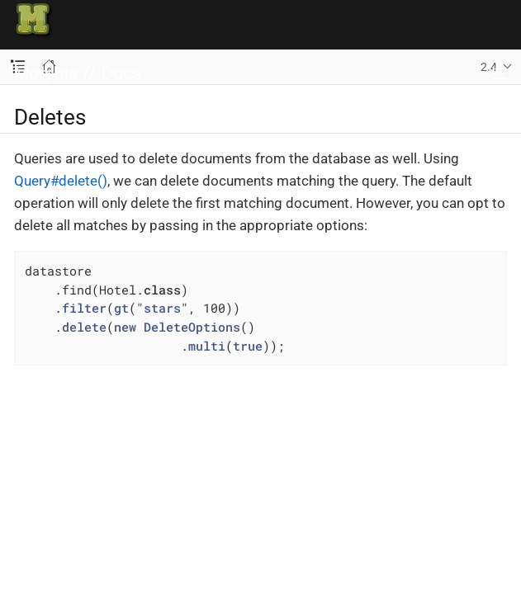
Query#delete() (60, 180)
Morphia (46, 73)
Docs (121, 73)
